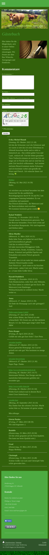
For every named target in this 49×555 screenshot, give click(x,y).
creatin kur (13, 400)
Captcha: (11, 111)
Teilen (8, 521)
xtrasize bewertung (17, 359)
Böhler (11, 180)
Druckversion (9, 542)
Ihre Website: (6, 104)
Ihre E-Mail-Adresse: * (16, 98)
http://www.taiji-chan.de (19, 386)
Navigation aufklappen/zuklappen (24, 3)
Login (44, 542)
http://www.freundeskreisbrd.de (22, 370)
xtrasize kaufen (15, 342)
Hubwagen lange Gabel (18, 312)
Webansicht (42, 545)
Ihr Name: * (6, 92)
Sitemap (18, 542)
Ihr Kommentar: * (7, 74)
